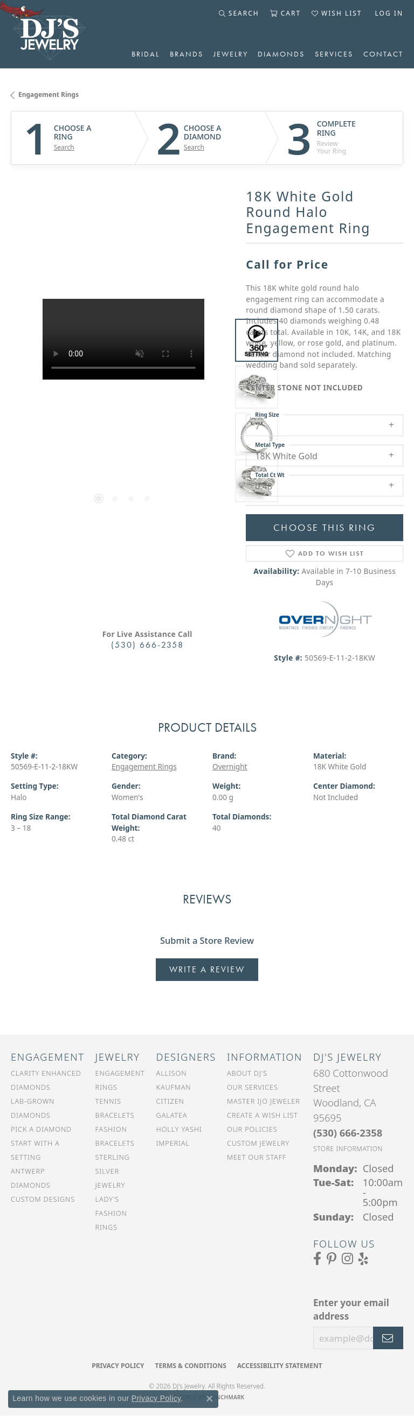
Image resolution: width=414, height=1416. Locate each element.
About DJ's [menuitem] (247, 1073)
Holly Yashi (179, 1129)
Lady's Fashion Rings (111, 1213)
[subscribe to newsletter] (388, 1338)
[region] (123, 411)
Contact (383, 54)
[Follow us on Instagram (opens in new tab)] (347, 1258)
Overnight (229, 766)
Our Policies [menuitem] (252, 1129)
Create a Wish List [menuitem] (262, 1115)
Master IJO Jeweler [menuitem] (263, 1101)
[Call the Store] (347, 1132)
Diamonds (281, 54)
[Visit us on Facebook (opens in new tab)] (317, 1258)
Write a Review (207, 969)
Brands (186, 54)
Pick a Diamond (41, 1129)
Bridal (146, 54)
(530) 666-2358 (147, 644)
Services (334, 54)
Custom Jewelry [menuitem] (258, 1143)
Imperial (173, 1143)
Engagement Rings (48, 94)
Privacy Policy (118, 1365)
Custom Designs (43, 1199)
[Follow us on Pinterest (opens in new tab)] (331, 1258)
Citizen (170, 1101)
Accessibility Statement (279, 1365)
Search (64, 147)
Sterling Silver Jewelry (112, 1171)
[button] (239, 13)
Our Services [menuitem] (252, 1087)
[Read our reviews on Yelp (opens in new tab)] (363, 1258)
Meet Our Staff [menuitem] (256, 1157)
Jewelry (230, 54)
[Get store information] (348, 1148)
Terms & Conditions (190, 1365)
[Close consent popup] (209, 1399)
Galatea (172, 1115)
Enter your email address (351, 1309)
